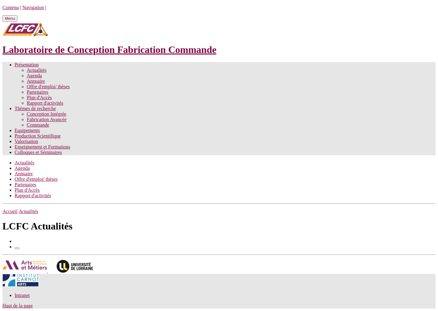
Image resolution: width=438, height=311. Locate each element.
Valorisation (26, 141)
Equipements (27, 130)
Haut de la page (17, 305)
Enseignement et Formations (42, 146)
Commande (38, 125)
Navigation (33, 7)
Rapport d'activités (45, 103)
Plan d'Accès (39, 97)
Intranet (22, 295)
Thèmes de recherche (35, 108)
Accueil (10, 211)
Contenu (10, 7)
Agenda (34, 75)
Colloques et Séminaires (38, 152)
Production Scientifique (38, 135)
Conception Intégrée (46, 114)
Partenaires (37, 92)
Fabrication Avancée (47, 119)
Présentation (27, 64)
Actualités (37, 70)
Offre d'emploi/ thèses (48, 86)
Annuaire (36, 81)
